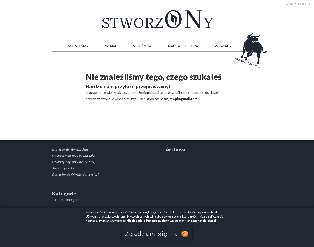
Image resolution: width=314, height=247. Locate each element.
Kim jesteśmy (76, 46)
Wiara (110, 46)
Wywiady (223, 46)
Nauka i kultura (183, 46)
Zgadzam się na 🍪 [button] (157, 233)
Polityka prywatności (112, 220)
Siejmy (308, 3)
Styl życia (142, 46)
